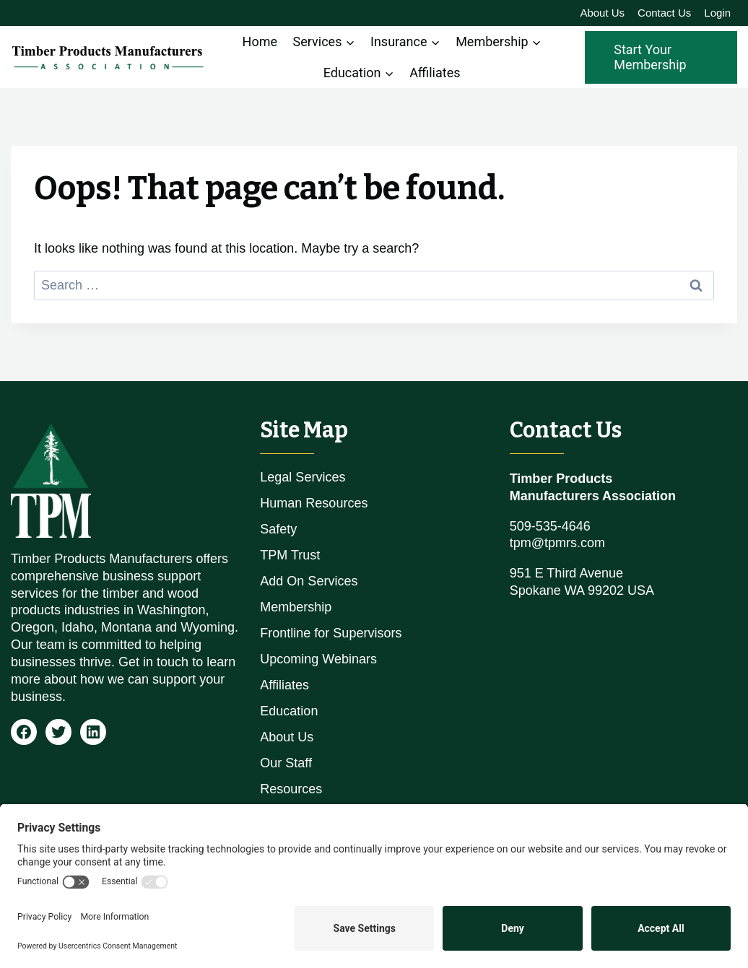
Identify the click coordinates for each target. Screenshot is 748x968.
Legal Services (302, 477)
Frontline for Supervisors (330, 633)
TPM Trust (290, 555)
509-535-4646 (550, 526)
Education (289, 711)
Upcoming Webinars (318, 659)
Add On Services (308, 581)
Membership (295, 607)
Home (260, 41)
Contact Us (664, 12)
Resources (291, 789)
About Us (602, 12)
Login (717, 12)
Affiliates (434, 72)
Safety (278, 529)
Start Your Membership (650, 57)
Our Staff (286, 763)
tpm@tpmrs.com (557, 543)
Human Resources (314, 503)
